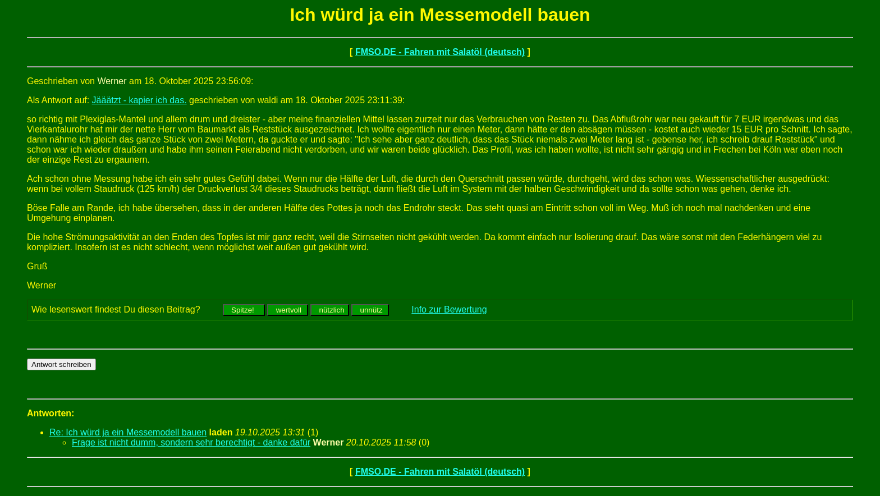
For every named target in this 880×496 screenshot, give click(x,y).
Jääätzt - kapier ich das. (139, 100)
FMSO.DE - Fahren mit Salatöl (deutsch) (440, 52)
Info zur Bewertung (449, 309)
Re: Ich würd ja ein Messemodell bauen (128, 432)
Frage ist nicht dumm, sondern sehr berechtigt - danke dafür (191, 442)
